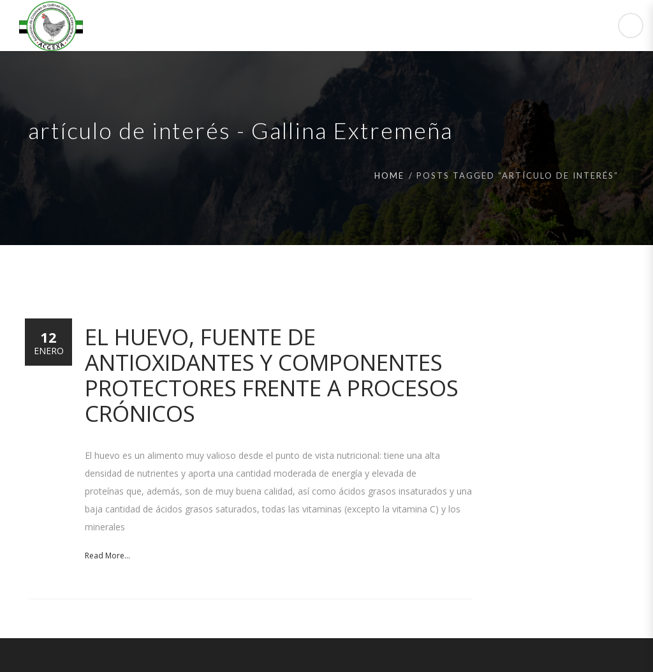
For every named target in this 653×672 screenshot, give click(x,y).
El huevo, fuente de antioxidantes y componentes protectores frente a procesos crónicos (272, 375)
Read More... (107, 555)
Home (389, 175)
